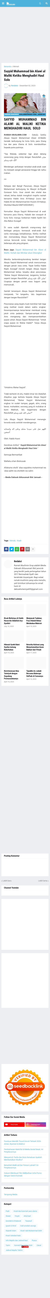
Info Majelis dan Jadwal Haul (17, 1240)
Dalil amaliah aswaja (28, 1226)
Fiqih (7, 1211)
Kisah (19, 541)
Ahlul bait (27, 1216)
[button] (3, 3)
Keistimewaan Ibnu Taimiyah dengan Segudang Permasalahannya (11, 675)
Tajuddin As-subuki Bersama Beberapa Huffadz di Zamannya (34, 673)
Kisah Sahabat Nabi (13, 1236)
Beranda (7, 66)
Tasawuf (28, 1221)
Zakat (39, 1245)
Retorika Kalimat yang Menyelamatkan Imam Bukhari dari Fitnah (35, 647)
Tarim (8, 1245)
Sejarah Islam (11, 1231)
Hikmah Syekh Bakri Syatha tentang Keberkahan (12, 647)
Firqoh (17, 1216)
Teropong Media (10, 1194)
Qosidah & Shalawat (13, 1221)
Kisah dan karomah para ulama (25, 1211)
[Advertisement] (25, 35)
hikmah (16, 66)
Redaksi (18, 561)
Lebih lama (42, 881)
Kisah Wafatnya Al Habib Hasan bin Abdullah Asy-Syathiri (13, 621)
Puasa (34, 1240)
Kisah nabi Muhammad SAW (31, 1231)
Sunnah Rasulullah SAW (23, 1245)
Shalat (8, 1216)
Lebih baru (7, 881)
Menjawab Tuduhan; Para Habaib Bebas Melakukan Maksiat (34, 621)
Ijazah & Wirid (11, 1226)
